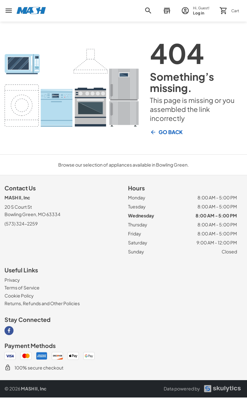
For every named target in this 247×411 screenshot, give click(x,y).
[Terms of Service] (22, 287)
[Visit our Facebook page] (9, 330)
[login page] (195, 10)
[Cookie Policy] (19, 295)
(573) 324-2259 (21, 223)
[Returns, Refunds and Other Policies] (42, 303)
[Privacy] (12, 280)
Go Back (166, 132)
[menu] (9, 10)
